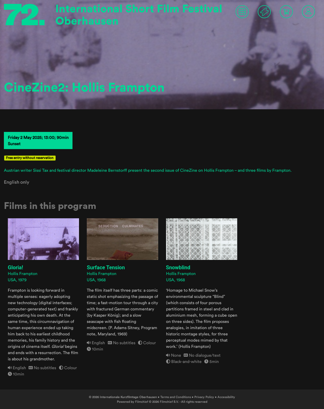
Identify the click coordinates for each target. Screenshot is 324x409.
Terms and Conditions (175, 397)
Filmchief (141, 402)
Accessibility (226, 397)
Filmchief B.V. (169, 402)
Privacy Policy (204, 397)
